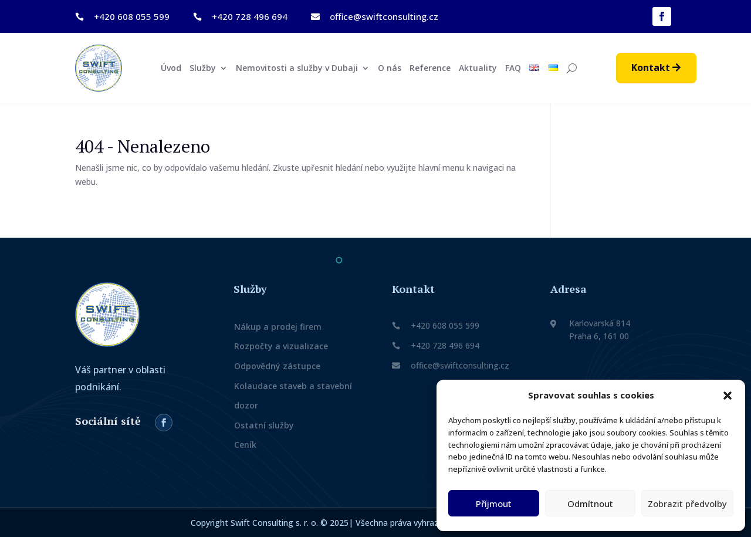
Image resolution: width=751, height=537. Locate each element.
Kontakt (650, 67)
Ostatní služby (264, 425)
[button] (727, 395)
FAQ (513, 68)
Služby (203, 68)
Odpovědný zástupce (277, 365)
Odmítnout (590, 503)
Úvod (171, 68)
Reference (430, 68)
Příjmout (494, 503)
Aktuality (478, 68)
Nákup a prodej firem (278, 326)
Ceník (245, 444)
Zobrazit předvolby (687, 503)
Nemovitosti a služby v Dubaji (297, 68)
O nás (389, 68)
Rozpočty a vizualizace (281, 346)
